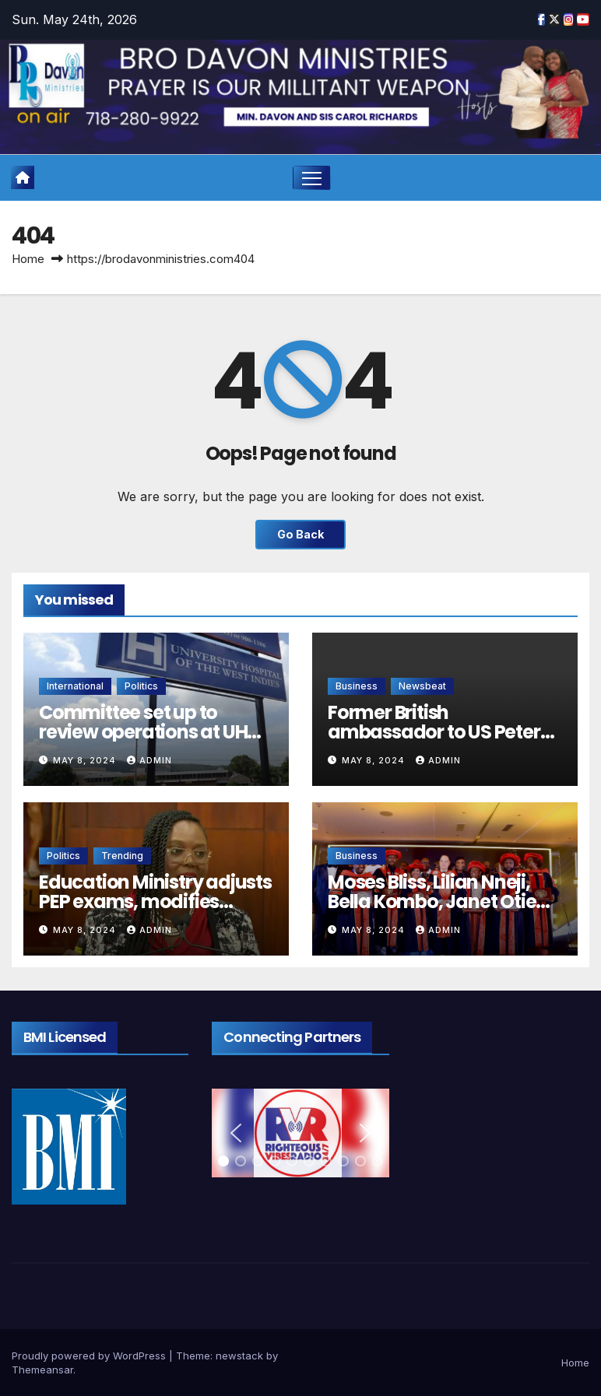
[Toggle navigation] (312, 178)
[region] (300, 1133)
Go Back (300, 534)
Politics (141, 686)
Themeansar (42, 1369)
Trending (122, 855)
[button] (235, 1133)
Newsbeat (422, 686)
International (75, 686)
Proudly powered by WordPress (90, 1355)
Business (357, 686)
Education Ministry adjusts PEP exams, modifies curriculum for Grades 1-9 (155, 901)
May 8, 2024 (86, 760)
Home (28, 258)
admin (149, 760)
